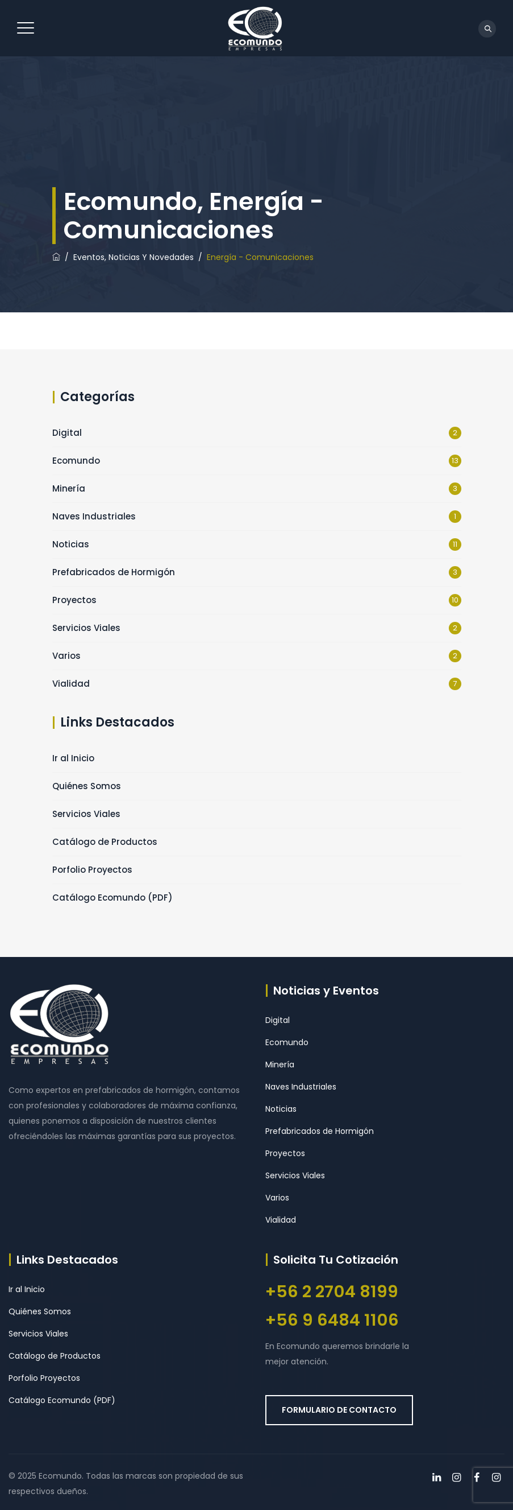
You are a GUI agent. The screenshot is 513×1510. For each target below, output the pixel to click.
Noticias (70, 544)
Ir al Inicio (73, 758)
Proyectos (74, 600)
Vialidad (71, 684)
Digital (67, 433)
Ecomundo (76, 461)
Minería (68, 488)
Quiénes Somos (86, 786)
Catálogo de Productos (104, 842)
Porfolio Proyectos (92, 870)
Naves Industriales (94, 516)
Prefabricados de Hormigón (113, 572)
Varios (66, 656)
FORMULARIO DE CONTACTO (339, 1410)
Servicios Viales (86, 628)
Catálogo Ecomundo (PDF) (112, 897)
